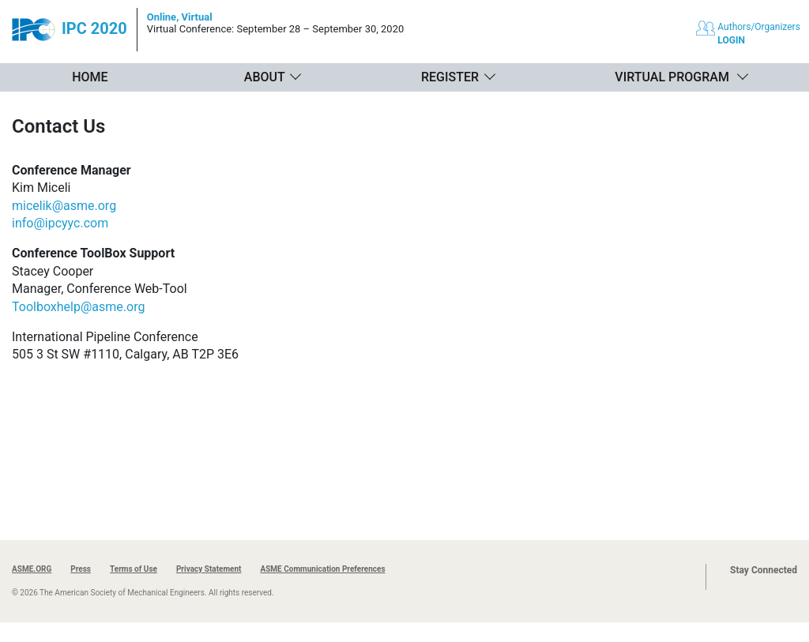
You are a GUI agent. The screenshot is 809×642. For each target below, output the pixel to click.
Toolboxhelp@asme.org (78, 306)
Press (80, 569)
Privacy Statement (209, 569)
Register (450, 76)
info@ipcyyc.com (60, 223)
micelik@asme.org (64, 205)
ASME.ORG (31, 569)
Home (89, 76)
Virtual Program (672, 76)
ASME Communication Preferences (322, 569)
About (264, 76)
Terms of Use (133, 569)
